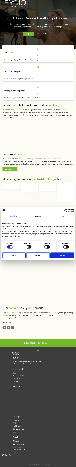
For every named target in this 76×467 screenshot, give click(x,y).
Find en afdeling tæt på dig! (35, 343)
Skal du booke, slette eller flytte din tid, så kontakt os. (21, 98)
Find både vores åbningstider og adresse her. (18, 79)
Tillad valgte (38, 255)
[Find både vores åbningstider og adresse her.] (38, 74)
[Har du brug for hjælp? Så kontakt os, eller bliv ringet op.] (38, 55)
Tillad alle (62, 255)
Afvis (14, 255)
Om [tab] (63, 216)
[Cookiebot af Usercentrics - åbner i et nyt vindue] (65, 210)
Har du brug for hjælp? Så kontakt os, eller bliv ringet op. (22, 60)
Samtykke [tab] (13, 216)
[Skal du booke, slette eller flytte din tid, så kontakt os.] (38, 93)
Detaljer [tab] (38, 216)
